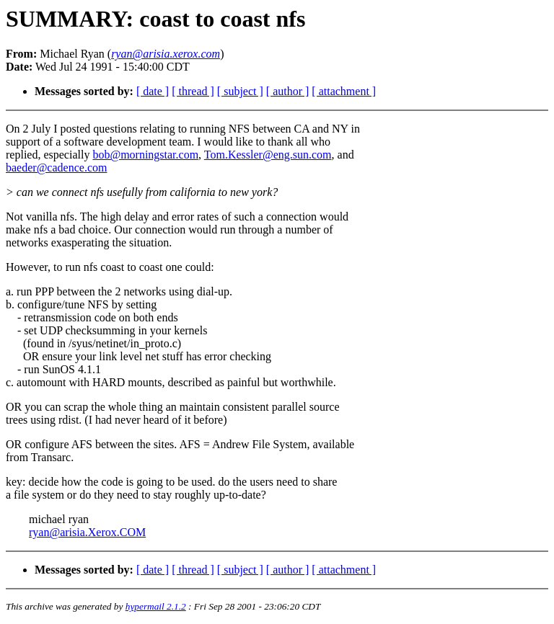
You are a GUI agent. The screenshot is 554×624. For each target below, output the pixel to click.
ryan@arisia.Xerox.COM (87, 532)
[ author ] (287, 91)
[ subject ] (240, 91)
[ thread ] (193, 91)
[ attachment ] (344, 91)
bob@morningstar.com (145, 154)
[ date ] (152, 91)
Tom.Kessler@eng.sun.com (268, 154)
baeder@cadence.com (56, 167)
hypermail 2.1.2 (156, 606)
